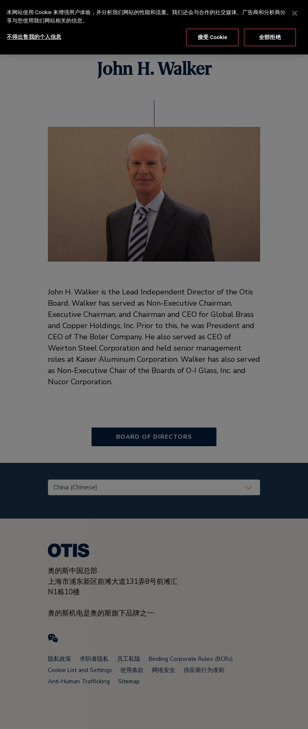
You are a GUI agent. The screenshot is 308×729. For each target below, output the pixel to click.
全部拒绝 (270, 36)
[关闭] (295, 12)
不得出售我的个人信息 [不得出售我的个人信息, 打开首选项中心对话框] (34, 35)
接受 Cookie (212, 36)
